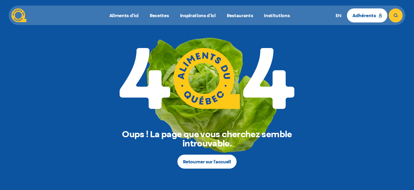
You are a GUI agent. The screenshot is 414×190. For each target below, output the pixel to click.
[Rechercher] (396, 15)
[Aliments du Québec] (18, 15)
